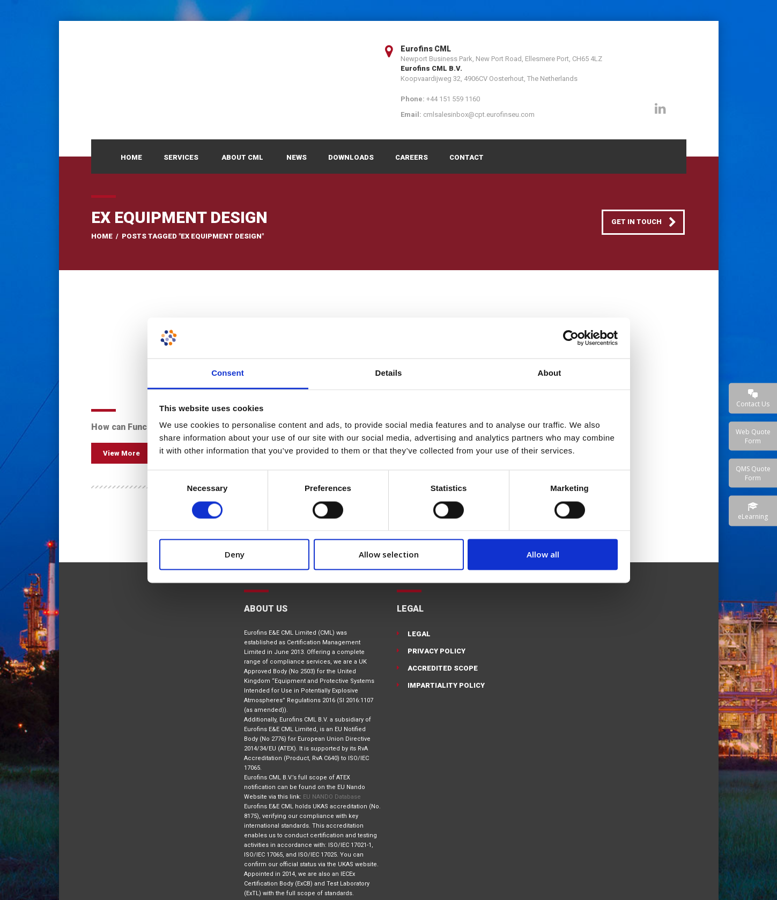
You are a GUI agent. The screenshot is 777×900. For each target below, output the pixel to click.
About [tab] (549, 373)
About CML (242, 157)
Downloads (351, 157)
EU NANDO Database (332, 796)
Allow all (543, 554)
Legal (419, 634)
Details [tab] (388, 373)
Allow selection (389, 554)
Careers (411, 157)
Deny (235, 554)
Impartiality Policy (446, 685)
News (296, 157)
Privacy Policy (436, 651)
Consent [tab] (227, 373)
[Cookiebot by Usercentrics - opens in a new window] (571, 338)
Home (131, 157)
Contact (466, 157)
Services (181, 157)
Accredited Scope (443, 668)
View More (121, 453)
